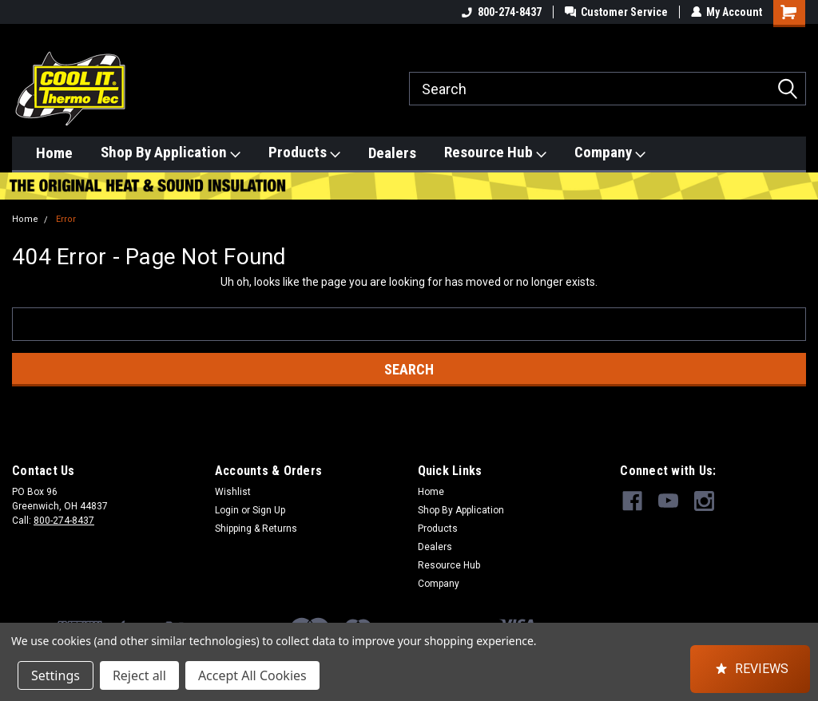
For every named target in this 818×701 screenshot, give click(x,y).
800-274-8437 (501, 12)
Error (66, 219)
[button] (750, 669)
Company (609, 152)
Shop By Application (170, 152)
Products (304, 152)
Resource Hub (495, 152)
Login (227, 510)
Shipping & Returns (256, 528)
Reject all (139, 675)
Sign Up (268, 510)
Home (54, 153)
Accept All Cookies (252, 675)
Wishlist (233, 491)
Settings (55, 675)
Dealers (392, 153)
